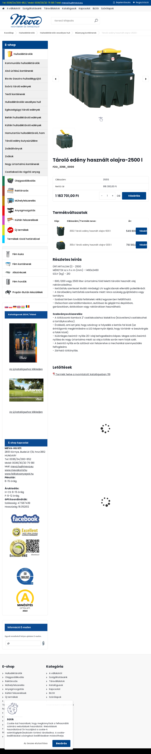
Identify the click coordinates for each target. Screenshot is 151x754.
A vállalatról (13, 8)
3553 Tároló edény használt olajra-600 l (90, 231)
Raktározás (17, 191)
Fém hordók (16, 282)
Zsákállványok (13, 148)
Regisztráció (142, 2)
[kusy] (107, 195)
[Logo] (23, 20)
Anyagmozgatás (21, 210)
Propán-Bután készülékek (24, 292)
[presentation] (56, 79)
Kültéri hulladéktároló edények (23, 125)
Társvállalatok (52, 8)
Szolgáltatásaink (32, 8)
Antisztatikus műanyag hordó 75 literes (66, 429)
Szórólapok (107, 8)
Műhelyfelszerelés (21, 201)
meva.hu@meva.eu (72, 2)
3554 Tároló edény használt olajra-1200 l (91, 244)
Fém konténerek (18, 264)
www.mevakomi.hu (16, 470)
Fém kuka (14, 254)
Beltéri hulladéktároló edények (23, 117)
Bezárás (61, 743)
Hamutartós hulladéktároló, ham (25, 133)
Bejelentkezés (123, 2)
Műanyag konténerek (85, 32)
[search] (96, 22)
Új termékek (17, 230)
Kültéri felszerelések (22, 220)
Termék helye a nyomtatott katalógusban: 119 (81, 374)
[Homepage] (3, 9)
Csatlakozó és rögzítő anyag (22, 171)
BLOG (96, 8)
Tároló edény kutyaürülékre (21, 140)
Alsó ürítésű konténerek (19, 71)
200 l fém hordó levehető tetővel (130, 499)
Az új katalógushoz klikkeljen (26, 369)
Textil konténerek (15, 94)
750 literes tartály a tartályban (99, 428)
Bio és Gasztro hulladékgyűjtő (23, 78)
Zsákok (9, 156)
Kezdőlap (9, 32)
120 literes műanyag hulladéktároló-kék (67, 499)
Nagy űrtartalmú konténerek (22, 164)
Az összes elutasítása (36, 743)
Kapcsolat (84, 8)
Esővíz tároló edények (18, 86)
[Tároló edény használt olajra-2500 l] (101, 79)
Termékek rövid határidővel (23, 239)
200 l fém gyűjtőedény (128, 428)
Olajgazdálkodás (21, 181)
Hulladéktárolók (27, 32)
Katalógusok (69, 8)
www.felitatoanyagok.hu (19, 474)
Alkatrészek (15, 272)
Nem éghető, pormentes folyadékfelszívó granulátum (97, 501)
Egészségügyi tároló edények (22, 109)
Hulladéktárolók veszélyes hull (55, 32)
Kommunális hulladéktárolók (22, 63)
